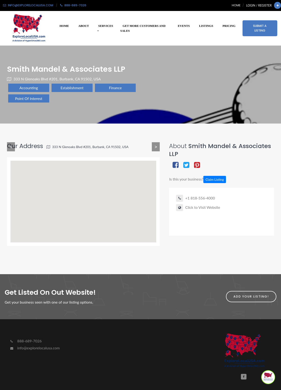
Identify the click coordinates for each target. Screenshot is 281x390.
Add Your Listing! (251, 296)
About (83, 26)
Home (236, 5)
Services (105, 28)
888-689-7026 (25, 341)
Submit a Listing (260, 28)
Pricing (228, 26)
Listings (206, 26)
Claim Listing (214, 179)
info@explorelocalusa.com (34, 348)
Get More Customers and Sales (143, 28)
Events (184, 26)
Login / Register (259, 5)
